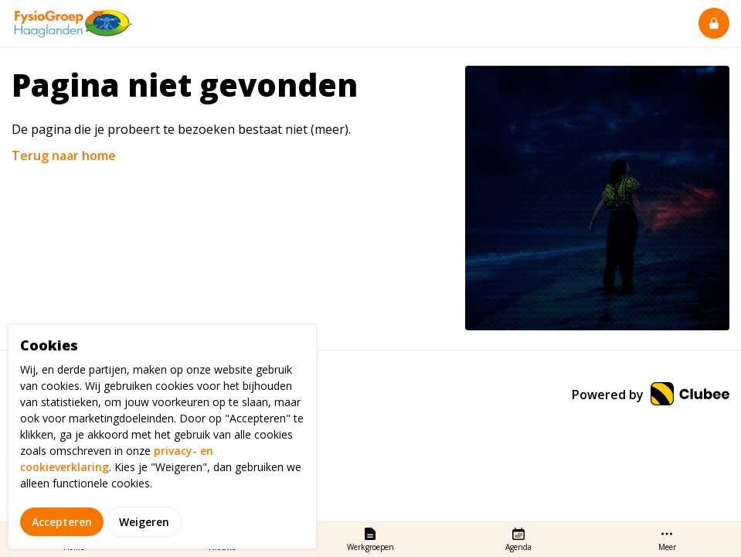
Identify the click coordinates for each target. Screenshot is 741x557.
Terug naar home (64, 155)
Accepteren (62, 539)
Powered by (650, 394)
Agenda (518, 539)
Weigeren (144, 539)
